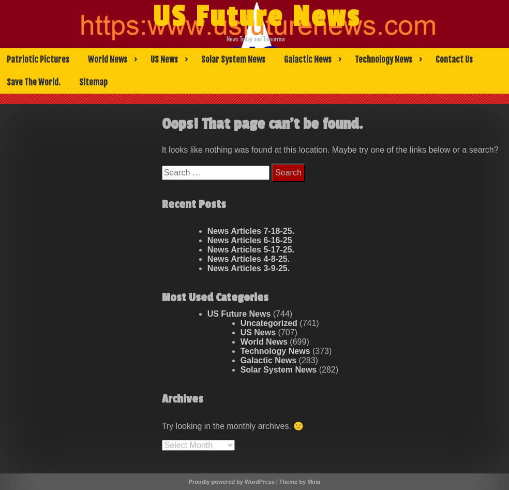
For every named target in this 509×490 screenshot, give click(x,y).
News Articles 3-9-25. (248, 268)
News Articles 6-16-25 (249, 240)
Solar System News (233, 59)
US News (164, 59)
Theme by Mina (299, 482)
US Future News (257, 17)
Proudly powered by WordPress (232, 482)
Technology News (383, 59)
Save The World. (34, 82)
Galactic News (308, 59)
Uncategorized (269, 323)
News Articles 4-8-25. (248, 259)
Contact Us (454, 59)
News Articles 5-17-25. (250, 249)
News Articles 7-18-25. (250, 231)
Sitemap (93, 82)
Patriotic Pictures (38, 59)
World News (107, 59)
